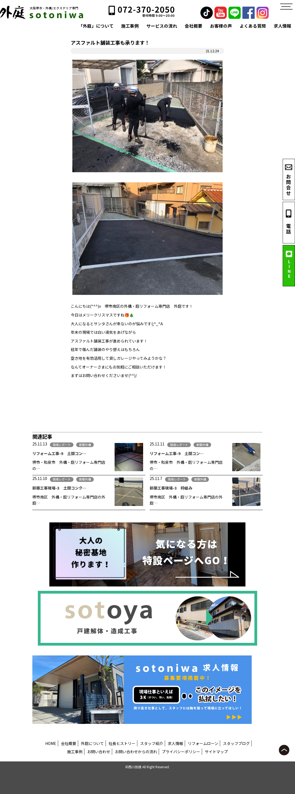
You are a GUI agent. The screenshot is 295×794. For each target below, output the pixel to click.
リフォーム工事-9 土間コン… (59, 453)
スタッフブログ (236, 743)
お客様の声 (221, 26)
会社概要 (193, 26)
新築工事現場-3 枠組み (171, 488)
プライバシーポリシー (181, 751)
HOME (50, 743)
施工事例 (130, 26)
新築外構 (85, 444)
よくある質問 (253, 26)
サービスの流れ (161, 26)
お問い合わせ (98, 751)
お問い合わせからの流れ (136, 751)
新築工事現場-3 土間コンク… (59, 488)
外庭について (92, 743)
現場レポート (62, 444)
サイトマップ (216, 751)
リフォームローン (203, 743)
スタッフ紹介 (151, 743)
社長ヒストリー (122, 743)
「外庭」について (96, 26)
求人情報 (282, 26)
